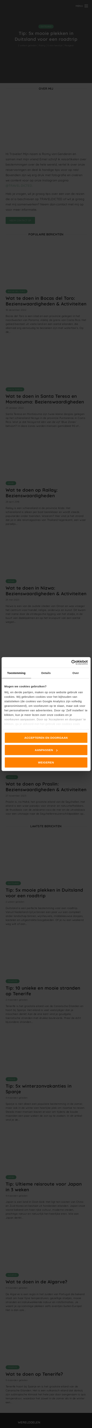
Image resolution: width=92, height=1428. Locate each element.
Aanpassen (46, 750)
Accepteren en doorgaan (46, 737)
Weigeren (46, 762)
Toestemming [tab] (16, 672)
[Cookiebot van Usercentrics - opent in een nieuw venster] (71, 662)
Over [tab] (75, 672)
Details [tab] (46, 672)
